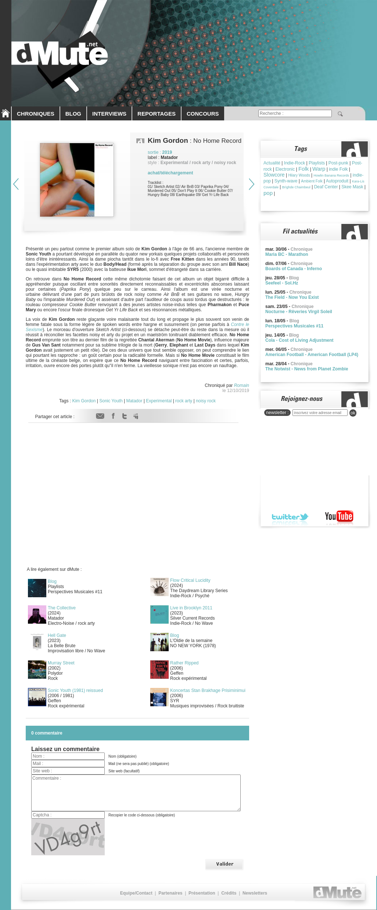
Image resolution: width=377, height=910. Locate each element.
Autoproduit (337, 181)
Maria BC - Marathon (286, 254)
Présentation (201, 893)
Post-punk (338, 163)
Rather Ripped (184, 663)
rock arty (183, 400)
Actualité (271, 163)
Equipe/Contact (136, 893)
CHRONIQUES (35, 113)
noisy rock (206, 400)
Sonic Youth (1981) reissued (75, 690)
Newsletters (255, 893)
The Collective (62, 607)
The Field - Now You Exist (292, 297)
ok (353, 413)
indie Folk (338, 169)
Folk (303, 169)
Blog (52, 581)
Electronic (285, 169)
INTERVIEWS (109, 113)
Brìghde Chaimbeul (296, 187)
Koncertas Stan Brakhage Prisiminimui (207, 690)
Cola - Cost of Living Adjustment (299, 340)
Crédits (228, 893)
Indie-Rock (294, 163)
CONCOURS (203, 113)
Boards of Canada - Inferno (293, 268)
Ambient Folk (311, 181)
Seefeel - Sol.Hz (281, 283)
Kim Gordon (84, 400)
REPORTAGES (156, 113)
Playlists (317, 163)
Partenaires (170, 893)
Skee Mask (352, 186)
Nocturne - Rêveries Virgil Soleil (298, 311)
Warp (318, 169)
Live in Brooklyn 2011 (191, 607)
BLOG (73, 113)
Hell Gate (57, 635)
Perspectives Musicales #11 (294, 326)
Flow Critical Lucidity (190, 580)
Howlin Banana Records (331, 175)
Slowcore (274, 175)
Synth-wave (286, 181)
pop (268, 193)
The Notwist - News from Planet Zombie (306, 368)
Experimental (159, 400)
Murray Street (61, 663)
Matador (134, 400)
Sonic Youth (110, 400)
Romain (241, 385)
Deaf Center (326, 186)
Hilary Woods (299, 175)
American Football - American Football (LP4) (311, 354)
